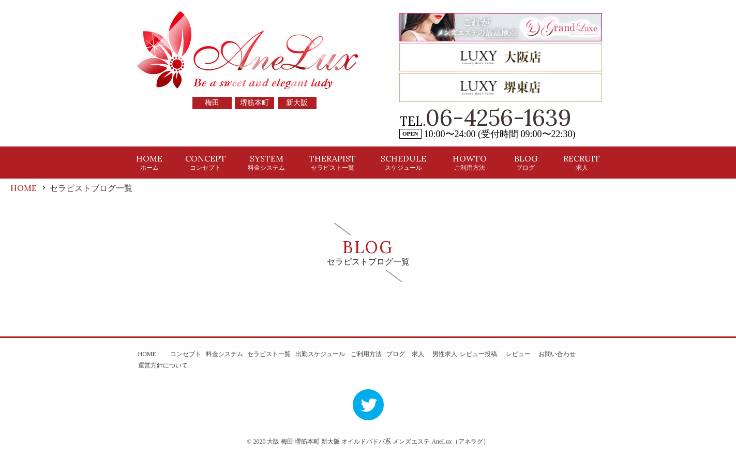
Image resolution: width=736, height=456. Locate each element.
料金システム (224, 354)
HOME (149, 162)
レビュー (518, 354)
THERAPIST (332, 162)
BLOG (525, 162)
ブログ (395, 354)
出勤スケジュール (320, 354)
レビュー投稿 (478, 354)
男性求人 (444, 354)
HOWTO (470, 162)
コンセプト (185, 354)
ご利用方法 (366, 354)
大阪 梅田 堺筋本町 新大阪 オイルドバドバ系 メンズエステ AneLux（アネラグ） (378, 441)
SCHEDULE (403, 162)
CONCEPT (205, 162)
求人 (418, 354)
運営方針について (163, 365)
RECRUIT (581, 162)
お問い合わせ (557, 354)
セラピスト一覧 (269, 354)
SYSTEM (266, 162)
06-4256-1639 (499, 117)
